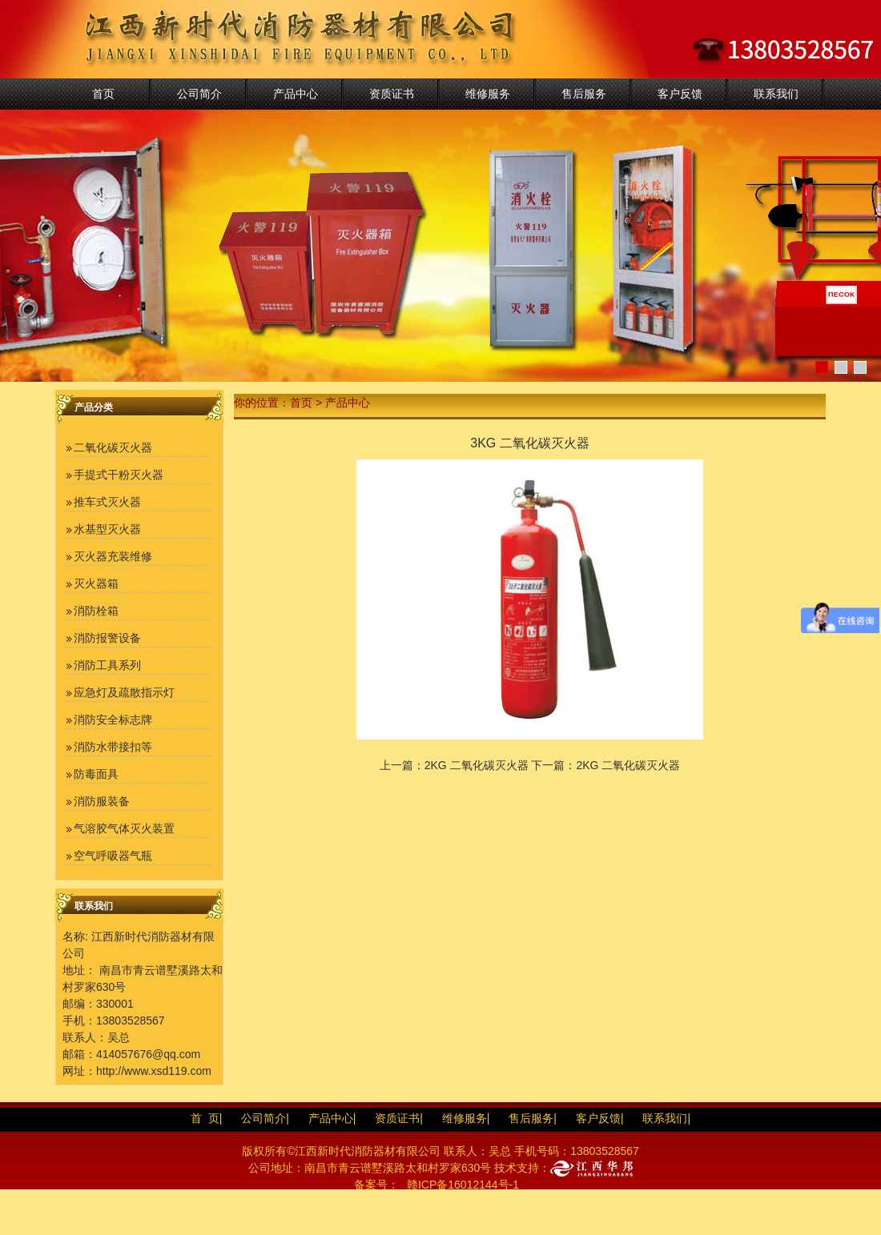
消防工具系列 (107, 665)
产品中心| (332, 1118)
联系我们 (776, 94)
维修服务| (466, 1118)
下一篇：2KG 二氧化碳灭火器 (605, 765)
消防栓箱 (96, 610)
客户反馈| (600, 1118)
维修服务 (487, 94)
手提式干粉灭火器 (118, 474)
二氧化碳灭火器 (113, 447)
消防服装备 (102, 801)
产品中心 (295, 94)
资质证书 (391, 94)
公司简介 (199, 94)
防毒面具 (96, 774)
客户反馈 (680, 94)
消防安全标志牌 (113, 719)
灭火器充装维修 (113, 556)
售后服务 (583, 94)
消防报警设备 (107, 638)
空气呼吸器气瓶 (113, 855)
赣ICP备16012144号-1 (463, 1184)
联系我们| (666, 1118)
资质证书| (399, 1118)
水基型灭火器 (107, 529)
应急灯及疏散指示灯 (124, 692)
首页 (103, 94)
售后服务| (533, 1118)
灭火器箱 (96, 583)
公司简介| (265, 1118)
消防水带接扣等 (113, 746)
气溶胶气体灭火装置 (124, 828)
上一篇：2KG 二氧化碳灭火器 (454, 765)
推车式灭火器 (107, 501)
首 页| (206, 1118)
